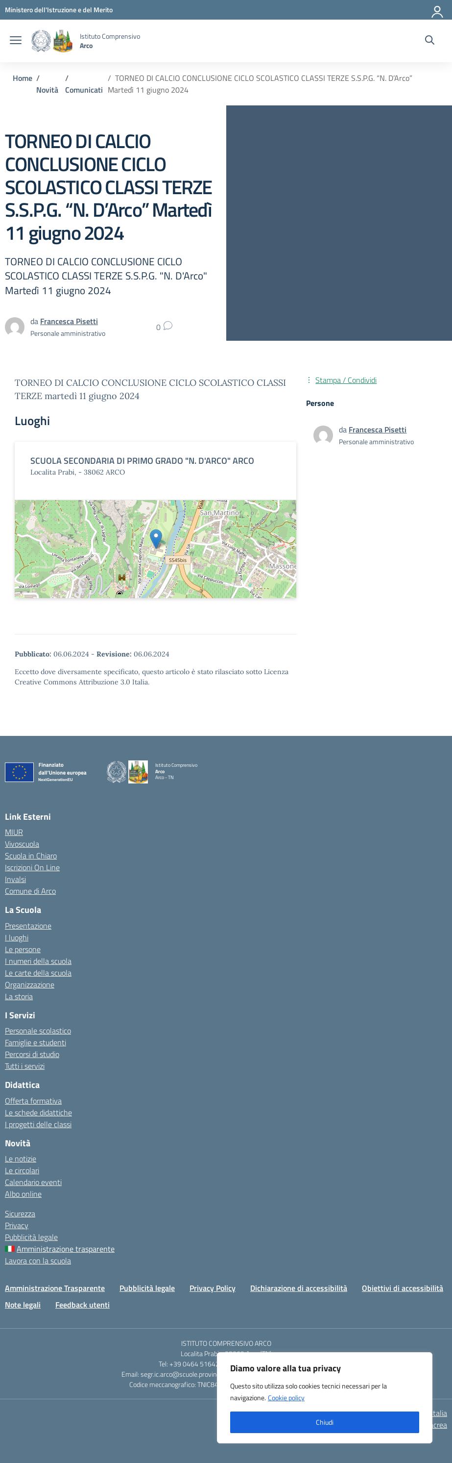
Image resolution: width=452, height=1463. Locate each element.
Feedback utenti (82, 1305)
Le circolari (22, 1170)
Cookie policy (286, 1397)
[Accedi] (437, 9)
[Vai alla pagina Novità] (47, 90)
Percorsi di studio (32, 1054)
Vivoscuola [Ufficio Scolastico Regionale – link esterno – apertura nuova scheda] (22, 844)
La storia (19, 996)
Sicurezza (20, 1213)
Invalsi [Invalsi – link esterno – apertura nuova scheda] (15, 879)
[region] (324, 1397)
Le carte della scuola (38, 973)
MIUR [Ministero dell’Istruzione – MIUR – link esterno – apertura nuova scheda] (14, 832)
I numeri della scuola (38, 961)
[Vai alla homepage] (51, 40)
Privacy (16, 1225)
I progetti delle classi (38, 1124)
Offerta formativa (33, 1101)
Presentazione (28, 926)
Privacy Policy (213, 1288)
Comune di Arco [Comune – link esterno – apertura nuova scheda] (30, 891)
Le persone (23, 949)
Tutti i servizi (25, 1066)
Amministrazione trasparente (66, 1249)
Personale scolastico (38, 1030)
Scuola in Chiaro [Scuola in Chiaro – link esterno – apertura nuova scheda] (31, 855)
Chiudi (324, 1422)
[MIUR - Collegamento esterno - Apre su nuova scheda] (59, 9)
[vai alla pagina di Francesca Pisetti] (69, 321)
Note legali (23, 1305)
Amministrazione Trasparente (55, 1288)
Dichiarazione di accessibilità (298, 1288)
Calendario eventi (33, 1182)
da (344, 429)
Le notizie (20, 1158)
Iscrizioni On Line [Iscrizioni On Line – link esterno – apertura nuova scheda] (32, 867)
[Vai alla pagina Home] (22, 78)
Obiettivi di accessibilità (402, 1288)
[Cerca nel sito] (429, 41)
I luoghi (16, 937)
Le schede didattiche (38, 1112)
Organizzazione (29, 984)
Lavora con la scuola (38, 1260)
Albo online (23, 1194)
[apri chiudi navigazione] (16, 41)
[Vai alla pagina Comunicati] (84, 90)
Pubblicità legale (31, 1237)
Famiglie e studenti (35, 1042)
